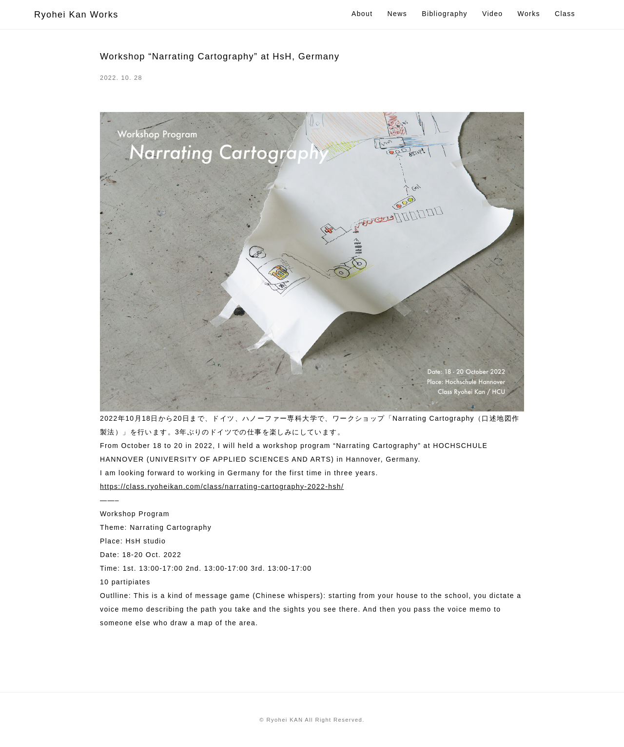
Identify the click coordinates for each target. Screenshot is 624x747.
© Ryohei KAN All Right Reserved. (311, 720)
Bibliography (445, 14)
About (362, 14)
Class (565, 14)
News (398, 14)
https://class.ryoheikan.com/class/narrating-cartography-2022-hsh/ (222, 486)
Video (492, 14)
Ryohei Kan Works (76, 14)
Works (529, 14)
